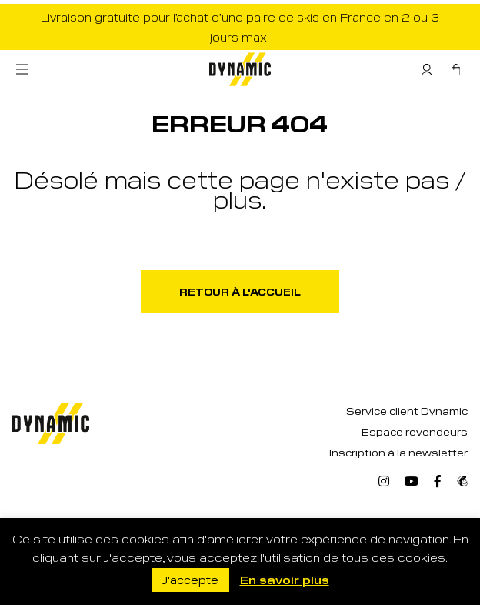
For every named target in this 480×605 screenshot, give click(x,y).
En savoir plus (284, 579)
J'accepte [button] (190, 580)
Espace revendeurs (415, 431)
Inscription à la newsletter (398, 452)
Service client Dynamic (407, 410)
